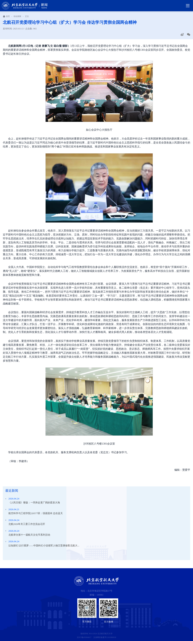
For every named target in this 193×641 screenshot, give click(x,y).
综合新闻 (17, 16)
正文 (27, 16)
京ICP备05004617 (84, 637)
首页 (8, 16)
